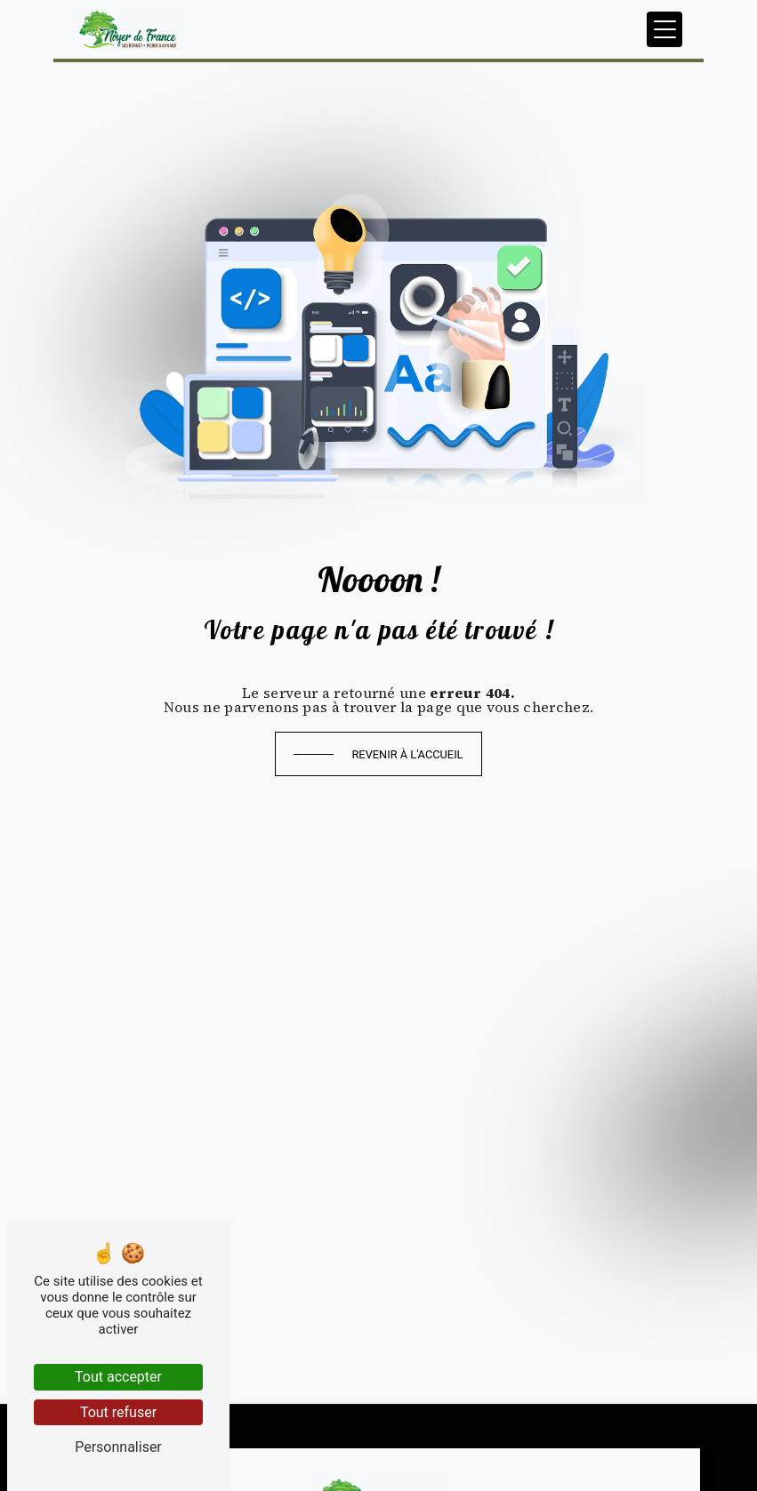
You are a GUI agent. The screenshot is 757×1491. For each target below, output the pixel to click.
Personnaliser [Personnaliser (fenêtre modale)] (118, 1447)
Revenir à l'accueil (407, 754)
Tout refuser (118, 1412)
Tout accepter (118, 1376)
